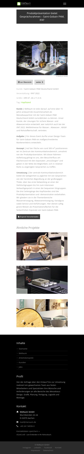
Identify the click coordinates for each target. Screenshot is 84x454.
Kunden (22, 362)
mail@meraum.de (28, 422)
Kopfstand (26, 102)
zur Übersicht (25, 82)
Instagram (27, 447)
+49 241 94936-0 (27, 426)
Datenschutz (48, 450)
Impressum (35, 450)
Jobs (21, 367)
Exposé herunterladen (29, 217)
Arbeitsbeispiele (26, 358)
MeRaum (23, 353)
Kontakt (58, 447)
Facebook (48, 447)
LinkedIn (37, 447)
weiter (39, 82)
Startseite (23, 348)
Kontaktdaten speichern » (28, 431)
